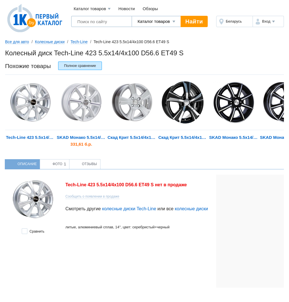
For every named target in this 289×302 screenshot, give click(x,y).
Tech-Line (79, 42)
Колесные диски (50, 42)
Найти (194, 21)
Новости (127, 8)
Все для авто (17, 42)
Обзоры (150, 8)
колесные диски (191, 208)
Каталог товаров (92, 9)
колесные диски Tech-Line (129, 208)
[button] (268, 21)
